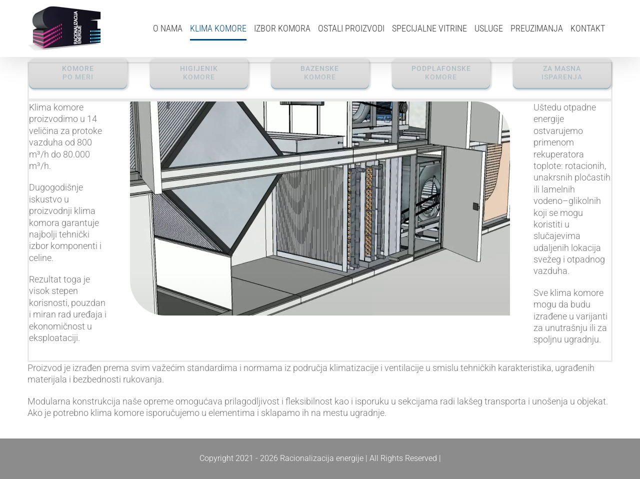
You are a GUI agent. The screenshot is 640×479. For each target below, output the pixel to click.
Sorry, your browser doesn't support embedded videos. (320, 209)
